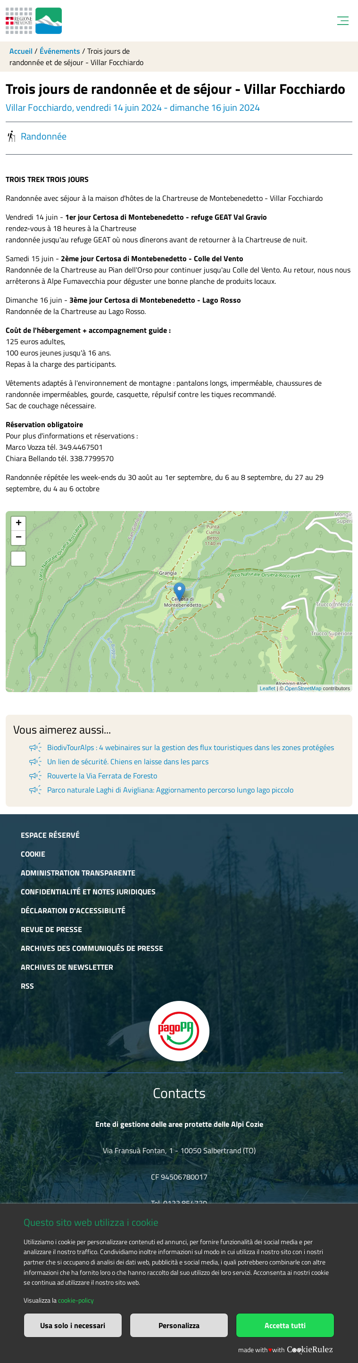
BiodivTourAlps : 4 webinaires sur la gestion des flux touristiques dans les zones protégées (180, 747)
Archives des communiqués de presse (92, 948)
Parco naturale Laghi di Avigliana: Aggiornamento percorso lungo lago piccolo (160, 789)
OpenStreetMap (303, 688)
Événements (60, 51)
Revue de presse (51, 929)
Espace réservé (50, 835)
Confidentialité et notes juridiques (88, 891)
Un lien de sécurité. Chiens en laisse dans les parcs (117, 761)
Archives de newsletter (67, 967)
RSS (27, 985)
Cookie (33, 853)
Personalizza (179, 1325)
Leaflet (267, 688)
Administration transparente (78, 872)
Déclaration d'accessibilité (73, 910)
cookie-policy (76, 1300)
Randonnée (36, 136)
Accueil (21, 51)
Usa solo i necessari (72, 1325)
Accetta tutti (285, 1325)
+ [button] (19, 524)
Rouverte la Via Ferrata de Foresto (92, 775)
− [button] (19, 538)
